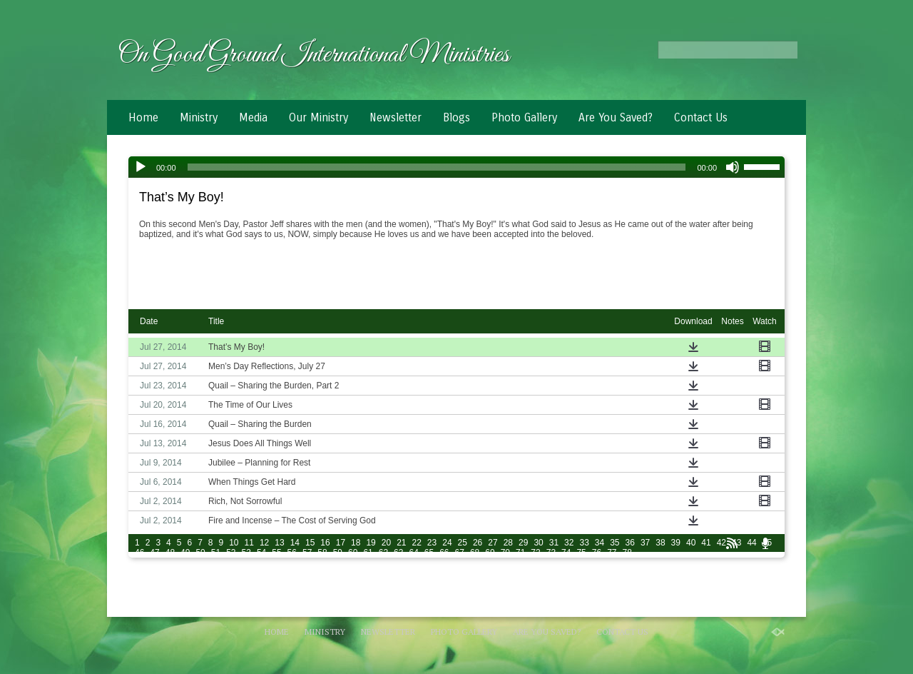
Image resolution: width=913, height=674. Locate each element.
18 (355, 543)
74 (566, 553)
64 (413, 553)
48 (170, 553)
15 (310, 543)
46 (139, 553)
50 (200, 553)
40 (690, 543)
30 (538, 543)
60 (352, 553)
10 (233, 543)
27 (492, 543)
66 (444, 553)
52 (230, 553)
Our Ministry (318, 117)
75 (581, 553)
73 (551, 553)
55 (276, 553)
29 (523, 543)
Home (143, 117)
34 (599, 543)
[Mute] (732, 167)
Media (253, 117)
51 (215, 553)
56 (292, 553)
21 (401, 543)
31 (553, 543)
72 (535, 553)
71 (520, 553)
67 (459, 553)
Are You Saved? (615, 117)
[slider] (437, 167)
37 (645, 543)
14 (295, 543)
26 (477, 543)
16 (325, 543)
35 (614, 543)
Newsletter (395, 117)
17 (340, 543)
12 (264, 543)
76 (596, 553)
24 (447, 543)
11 (249, 543)
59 (337, 553)
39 (675, 543)
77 (611, 553)
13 (279, 543)
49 (185, 553)
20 (386, 543)
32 (568, 543)
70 (505, 553)
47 (154, 553)
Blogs (456, 117)
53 (246, 553)
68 (474, 553)
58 (322, 553)
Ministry (199, 117)
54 (261, 553)
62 (383, 553)
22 (417, 543)
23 (432, 543)
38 (660, 543)
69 (489, 553)
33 (583, 543)
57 (307, 553)
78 (627, 553)
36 (630, 543)
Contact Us (701, 117)
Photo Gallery (524, 117)
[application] (456, 167)
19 (370, 543)
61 (367, 553)
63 (398, 553)
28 (508, 543)
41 (705, 543)
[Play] (140, 167)
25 (462, 543)
